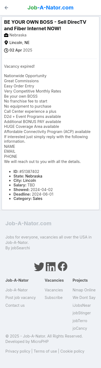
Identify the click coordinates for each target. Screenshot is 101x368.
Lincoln (15, 42)
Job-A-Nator (16, 290)
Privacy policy (17, 351)
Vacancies (54, 290)
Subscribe (54, 297)
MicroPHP (40, 341)
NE (27, 42)
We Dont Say (84, 297)
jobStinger (82, 313)
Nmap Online (84, 290)
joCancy (80, 328)
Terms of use (45, 351)
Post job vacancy (20, 297)
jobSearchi (20, 248)
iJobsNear (82, 305)
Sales (38, 198)
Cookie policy (72, 351)
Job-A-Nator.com (28, 223)
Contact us (15, 305)
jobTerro (80, 320)
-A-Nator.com (50, 7)
